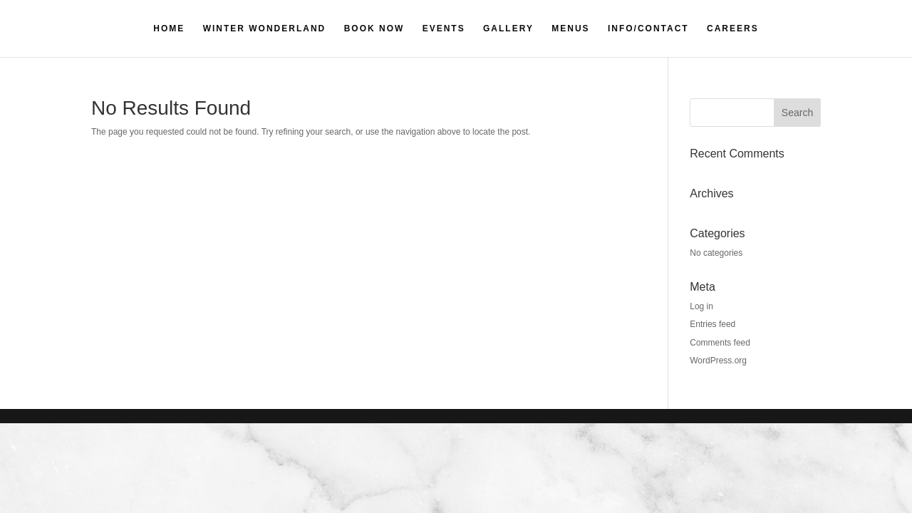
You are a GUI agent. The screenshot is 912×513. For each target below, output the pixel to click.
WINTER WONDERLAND (264, 28)
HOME (169, 28)
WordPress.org (718, 361)
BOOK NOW (374, 28)
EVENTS (444, 28)
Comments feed (720, 343)
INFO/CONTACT (648, 28)
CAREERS (733, 28)
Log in (701, 306)
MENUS (570, 28)
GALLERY (508, 28)
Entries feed (712, 324)
